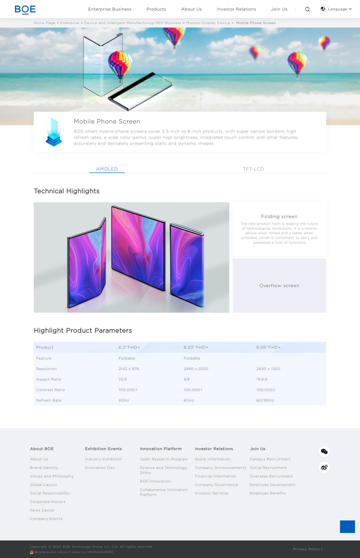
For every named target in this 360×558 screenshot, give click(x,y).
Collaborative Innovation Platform (164, 492)
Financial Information (215, 476)
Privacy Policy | (307, 549)
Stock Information (212, 459)
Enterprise (70, 23)
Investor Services (212, 493)
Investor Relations (236, 9)
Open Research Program (164, 459)
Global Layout (43, 485)
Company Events (46, 519)
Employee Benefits (268, 493)
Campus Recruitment (270, 459)
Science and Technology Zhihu (163, 470)
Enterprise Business (110, 9)
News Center (42, 510)
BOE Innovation (155, 481)
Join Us (279, 9)
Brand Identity (44, 468)
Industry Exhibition (103, 459)
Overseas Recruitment (272, 476)
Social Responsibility (50, 493)
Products (156, 9)
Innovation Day (100, 468)
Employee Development (273, 485)
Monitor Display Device (208, 23)
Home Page (45, 23)
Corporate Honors (48, 502)
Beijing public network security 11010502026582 (76, 551)
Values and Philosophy (52, 476)
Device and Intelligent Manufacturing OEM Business (133, 23)
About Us (191, 9)
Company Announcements (220, 468)
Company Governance (216, 485)
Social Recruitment (268, 468)
